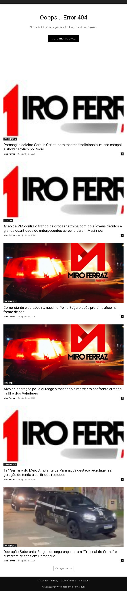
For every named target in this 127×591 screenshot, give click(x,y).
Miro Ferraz (9, 153)
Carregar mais (63, 568)
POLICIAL (8, 220)
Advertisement (68, 580)
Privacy (54, 580)
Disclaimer (42, 580)
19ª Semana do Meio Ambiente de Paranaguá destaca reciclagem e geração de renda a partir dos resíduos (57, 472)
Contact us (84, 580)
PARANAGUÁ (10, 139)
